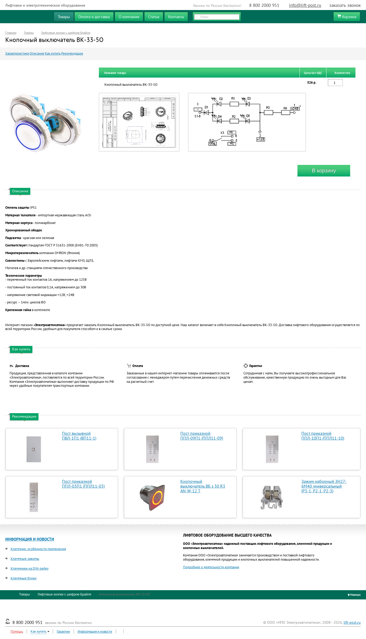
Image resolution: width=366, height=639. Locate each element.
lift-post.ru (352, 622)
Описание (37, 53)
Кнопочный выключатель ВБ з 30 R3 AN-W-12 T (202, 486)
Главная (10, 32)
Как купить (53, 53)
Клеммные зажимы (25, 558)
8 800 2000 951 (264, 5)
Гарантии (63, 631)
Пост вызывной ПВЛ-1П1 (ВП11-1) (79, 436)
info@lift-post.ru (305, 5)
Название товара (115, 73)
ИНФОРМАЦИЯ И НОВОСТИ (29, 539)
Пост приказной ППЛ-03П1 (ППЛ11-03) (83, 484)
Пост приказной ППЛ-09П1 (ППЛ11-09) (201, 436)
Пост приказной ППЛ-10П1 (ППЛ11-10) (322, 436)
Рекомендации (72, 53)
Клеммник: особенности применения (38, 549)
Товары (29, 32)
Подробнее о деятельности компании (211, 567)
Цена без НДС (313, 73)
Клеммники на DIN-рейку (30, 568)
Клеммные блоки (23, 578)
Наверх (354, 594)
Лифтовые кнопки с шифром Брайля (65, 32)
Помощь (17, 631)
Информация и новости (95, 631)
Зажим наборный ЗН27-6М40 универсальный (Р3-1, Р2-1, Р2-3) (323, 486)
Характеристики (17, 53)
